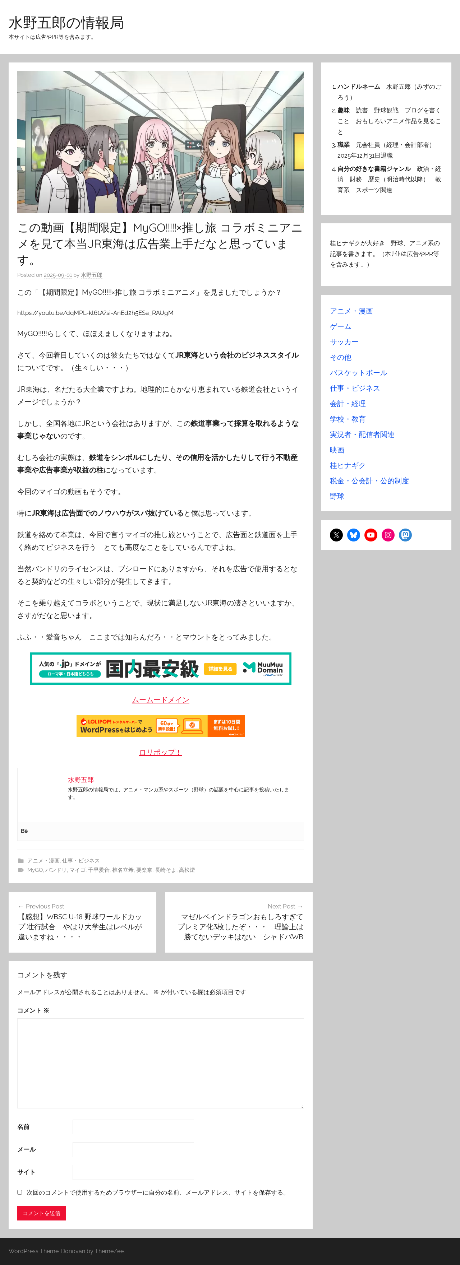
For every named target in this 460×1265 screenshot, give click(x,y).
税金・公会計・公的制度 (369, 480)
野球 (337, 496)
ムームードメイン (160, 700)
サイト (26, 1172)
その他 (340, 357)
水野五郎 (91, 275)
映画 (337, 450)
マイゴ (77, 870)
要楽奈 (144, 870)
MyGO (35, 870)
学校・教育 (348, 419)
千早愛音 (99, 870)
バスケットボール (358, 372)
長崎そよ (165, 870)
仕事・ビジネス (81, 860)
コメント (33, 1010)
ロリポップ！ (160, 752)
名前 (23, 1126)
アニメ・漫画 (43, 860)
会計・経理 (348, 403)
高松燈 (187, 870)
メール (26, 1149)
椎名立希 (123, 870)
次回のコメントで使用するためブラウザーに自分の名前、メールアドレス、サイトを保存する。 (158, 1192)
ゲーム (340, 326)
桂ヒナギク (348, 465)
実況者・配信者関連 (362, 434)
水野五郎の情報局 (66, 22)
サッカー (344, 342)
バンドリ (56, 870)
